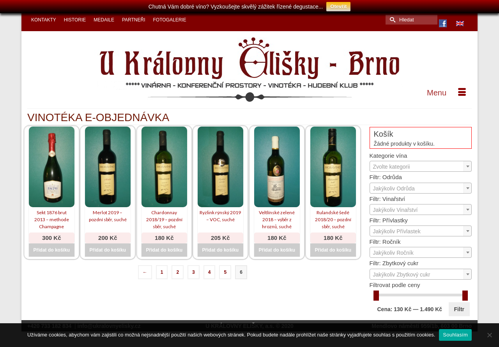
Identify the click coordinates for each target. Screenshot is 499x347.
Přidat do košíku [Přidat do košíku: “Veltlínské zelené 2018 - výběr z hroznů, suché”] (277, 250)
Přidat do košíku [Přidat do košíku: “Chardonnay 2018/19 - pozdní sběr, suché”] (164, 250)
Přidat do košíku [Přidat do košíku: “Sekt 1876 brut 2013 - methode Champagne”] (52, 250)
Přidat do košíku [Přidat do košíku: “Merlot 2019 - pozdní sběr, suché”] (108, 250)
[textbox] (421, 166)
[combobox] (421, 166)
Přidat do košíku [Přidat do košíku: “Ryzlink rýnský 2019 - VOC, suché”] (220, 250)
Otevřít (338, 6)
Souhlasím (455, 335)
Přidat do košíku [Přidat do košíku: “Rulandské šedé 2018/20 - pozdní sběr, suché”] (333, 250)
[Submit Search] (391, 20)
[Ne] (489, 335)
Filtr (459, 309)
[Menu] (446, 92)
